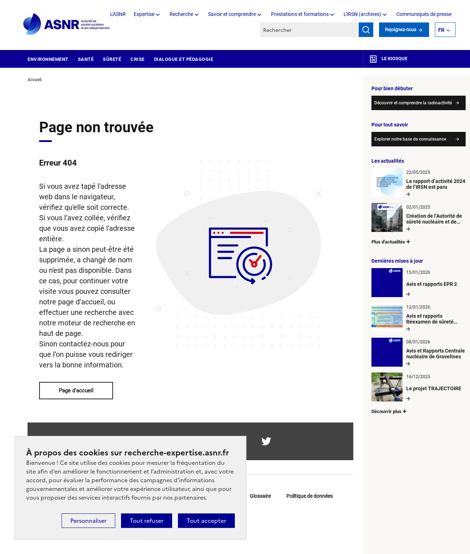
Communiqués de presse (424, 14)
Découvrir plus (389, 411)
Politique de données (309, 496)
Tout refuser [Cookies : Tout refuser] (146, 520)
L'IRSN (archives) (366, 14)
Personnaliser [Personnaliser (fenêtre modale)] (88, 520)
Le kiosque (388, 58)
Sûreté (112, 59)
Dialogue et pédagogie (183, 59)
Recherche (185, 14)
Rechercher (366, 29)
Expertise (147, 14)
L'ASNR (118, 14)
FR (444, 29)
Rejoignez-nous (404, 29)
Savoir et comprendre (235, 14)
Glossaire (260, 496)
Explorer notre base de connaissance (410, 139)
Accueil (35, 79)
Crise (137, 59)
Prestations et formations (303, 14)
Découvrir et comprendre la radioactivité (413, 102)
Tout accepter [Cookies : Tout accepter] (206, 520)
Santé (86, 59)
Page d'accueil (76, 390)
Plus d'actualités (391, 241)
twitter (266, 441)
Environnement (48, 59)
